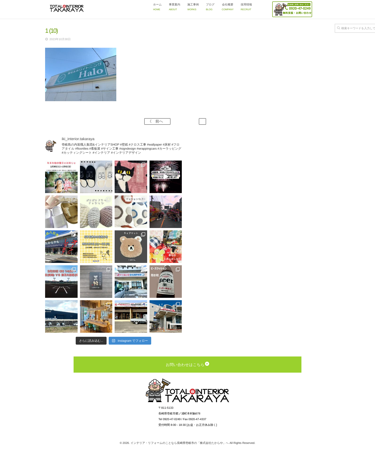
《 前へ (157, 121)
